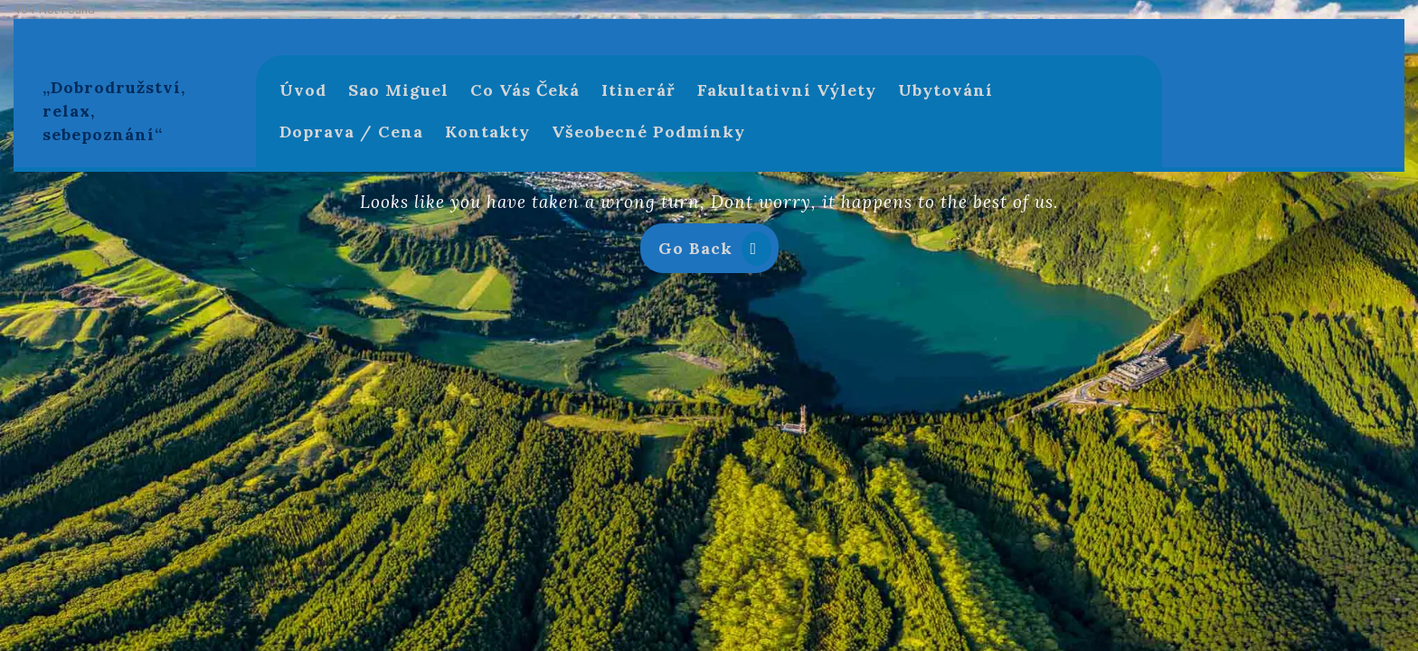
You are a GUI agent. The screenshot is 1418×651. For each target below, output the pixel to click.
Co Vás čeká (525, 90)
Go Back (718, 252)
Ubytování (945, 90)
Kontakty (487, 131)
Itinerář (638, 90)
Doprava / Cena (351, 131)
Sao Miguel (398, 90)
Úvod (302, 90)
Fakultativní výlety (786, 90)
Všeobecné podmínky (648, 131)
